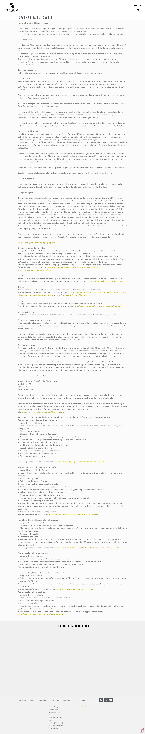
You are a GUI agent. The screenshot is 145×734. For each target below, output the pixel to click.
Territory (42, 700)
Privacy (77, 707)
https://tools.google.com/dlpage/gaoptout (36, 243)
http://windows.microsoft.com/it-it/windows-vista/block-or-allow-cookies (88, 548)
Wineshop (66, 700)
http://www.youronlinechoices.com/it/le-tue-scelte (43, 412)
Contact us (86, 700)
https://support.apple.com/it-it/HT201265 (75, 590)
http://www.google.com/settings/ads (35, 270)
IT (140, 5)
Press (76, 700)
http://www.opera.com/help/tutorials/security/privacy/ (41, 614)
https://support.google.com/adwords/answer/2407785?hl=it (72, 268)
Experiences (54, 700)
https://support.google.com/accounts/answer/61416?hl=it (81, 462)
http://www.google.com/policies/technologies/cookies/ (97, 306)
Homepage (22, 700)
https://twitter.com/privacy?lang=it (71, 295)
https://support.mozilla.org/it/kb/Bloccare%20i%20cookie (72, 515)
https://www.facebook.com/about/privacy (107, 281)
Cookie (84, 707)
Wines (32, 700)
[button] (135, 5)
